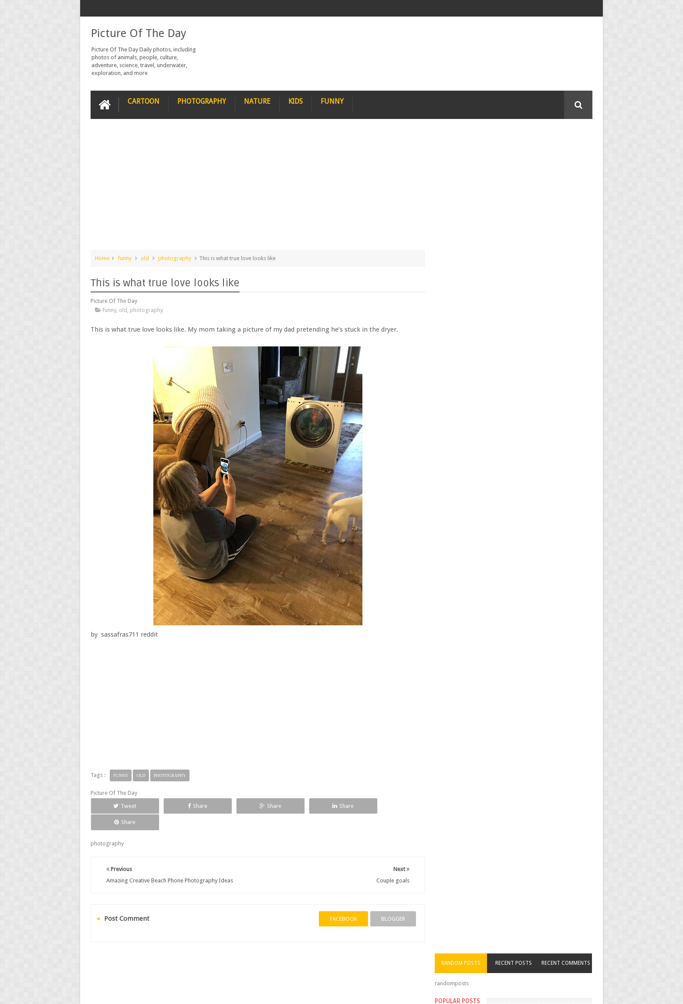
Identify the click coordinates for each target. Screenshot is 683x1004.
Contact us (570, 964)
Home (102, 257)
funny (125, 257)
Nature (257, 101)
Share (189, 805)
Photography (201, 101)
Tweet (122, 805)
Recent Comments (567, 137)
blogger (390, 902)
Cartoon (143, 101)
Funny (332, 101)
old (145, 257)
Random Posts (467, 137)
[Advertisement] (256, 188)
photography (174, 257)
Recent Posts (517, 137)
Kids (295, 101)
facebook (340, 902)
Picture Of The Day (138, 33)
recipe (107, 964)
